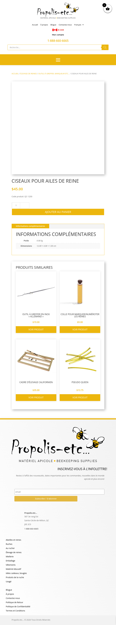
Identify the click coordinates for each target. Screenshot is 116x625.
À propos (44, 25)
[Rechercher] (105, 47)
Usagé (8, 582)
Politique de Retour (14, 602)
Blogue (53, 25)
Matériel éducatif (13, 569)
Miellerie (10, 557)
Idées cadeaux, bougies (16, 573)
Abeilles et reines (13, 540)
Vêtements (11, 565)
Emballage (10, 561)
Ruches (9, 544)
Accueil (35, 25)
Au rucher (10, 548)
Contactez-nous (65, 25)
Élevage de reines (13, 552)
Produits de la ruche (15, 577)
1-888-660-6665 (31, 528)
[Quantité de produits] (16, 205)
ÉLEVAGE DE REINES (28, 73)
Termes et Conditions (15, 611)
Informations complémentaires (30, 226)
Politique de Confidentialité (18, 607)
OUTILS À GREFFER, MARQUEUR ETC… (54, 73)
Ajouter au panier (58, 212)
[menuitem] (79, 25)
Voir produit (36, 329)
